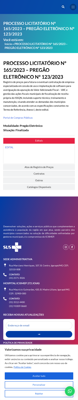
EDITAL (9, 147)
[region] (39, 372)
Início (8, 44)
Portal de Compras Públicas (18, 117)
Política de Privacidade (17, 342)
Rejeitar (39, 393)
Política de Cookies (23, 367)
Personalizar (39, 384)
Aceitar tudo (39, 375)
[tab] (39, 141)
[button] (63, 6)
